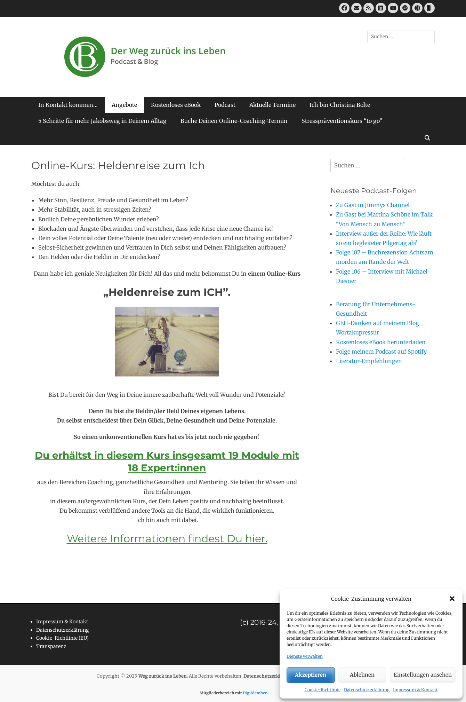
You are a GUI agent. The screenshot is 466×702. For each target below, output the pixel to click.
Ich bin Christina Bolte (340, 104)
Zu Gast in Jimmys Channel (373, 205)
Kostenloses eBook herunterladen (381, 342)
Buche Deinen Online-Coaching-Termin (234, 120)
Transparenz (51, 646)
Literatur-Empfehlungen (369, 360)
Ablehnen (362, 674)
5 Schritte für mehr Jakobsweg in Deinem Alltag (102, 120)
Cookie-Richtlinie (322, 689)
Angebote (124, 104)
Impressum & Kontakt (415, 689)
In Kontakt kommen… (68, 104)
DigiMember (255, 693)
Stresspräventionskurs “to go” (342, 120)
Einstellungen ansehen (423, 674)
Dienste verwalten (305, 656)
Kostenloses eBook (176, 104)
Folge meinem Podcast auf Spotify (381, 351)
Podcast (225, 104)
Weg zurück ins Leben (162, 676)
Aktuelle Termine (272, 104)
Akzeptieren (310, 674)
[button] (452, 598)
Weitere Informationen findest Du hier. (167, 538)
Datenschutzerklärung (366, 689)
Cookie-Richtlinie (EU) (62, 638)
